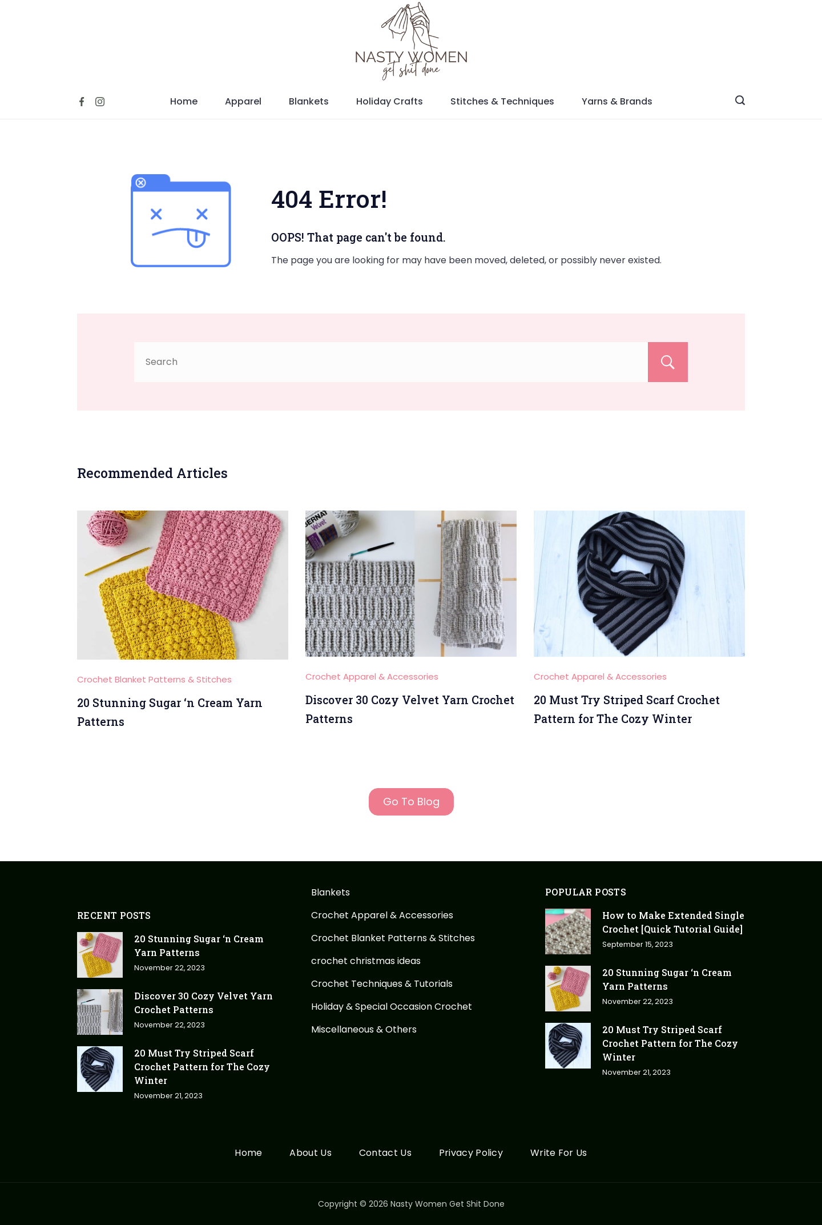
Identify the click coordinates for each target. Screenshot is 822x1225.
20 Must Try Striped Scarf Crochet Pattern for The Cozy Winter (202, 1066)
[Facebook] (81, 101)
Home (184, 101)
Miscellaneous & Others (364, 1029)
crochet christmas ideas (366, 960)
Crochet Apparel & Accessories (371, 676)
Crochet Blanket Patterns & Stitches (154, 679)
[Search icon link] (740, 101)
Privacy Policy (471, 1153)
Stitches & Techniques (502, 101)
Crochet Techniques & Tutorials (382, 983)
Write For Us (558, 1153)
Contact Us (385, 1153)
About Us (310, 1153)
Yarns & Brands (617, 101)
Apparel (243, 101)
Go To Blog (411, 801)
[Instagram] (99, 101)
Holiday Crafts (389, 101)
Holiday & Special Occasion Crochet (391, 1006)
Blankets (309, 101)
